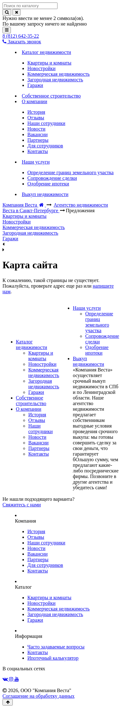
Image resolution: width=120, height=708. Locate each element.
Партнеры (38, 448)
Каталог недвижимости (31, 344)
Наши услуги (87, 308)
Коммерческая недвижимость (43, 372)
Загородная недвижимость (43, 383)
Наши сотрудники (40, 428)
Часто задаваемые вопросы (56, 646)
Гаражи (36, 392)
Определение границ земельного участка (99, 322)
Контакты (38, 454)
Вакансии (38, 442)
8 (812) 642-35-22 (20, 36)
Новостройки (42, 364)
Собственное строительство (31, 400)
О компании (28, 409)
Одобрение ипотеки (96, 350)
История (37, 414)
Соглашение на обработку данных (38, 696)
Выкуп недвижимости (88, 361)
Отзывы (36, 420)
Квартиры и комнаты (40, 355)
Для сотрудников (45, 565)
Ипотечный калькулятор (53, 658)
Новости (37, 437)
